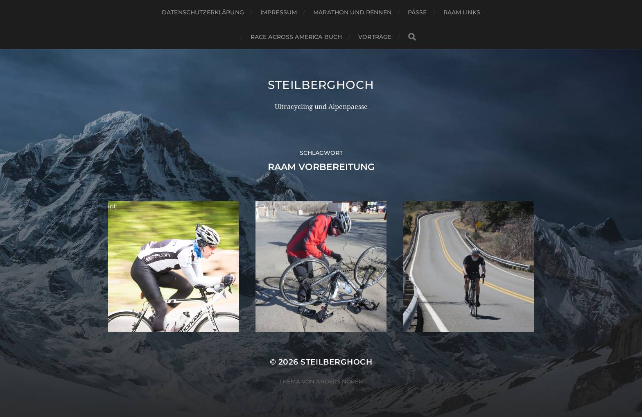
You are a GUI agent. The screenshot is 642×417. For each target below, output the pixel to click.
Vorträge (374, 37)
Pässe (417, 12)
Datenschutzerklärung (203, 12)
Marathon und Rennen (352, 12)
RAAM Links (461, 12)
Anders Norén (339, 381)
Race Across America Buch (296, 37)
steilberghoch (321, 85)
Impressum (278, 12)
